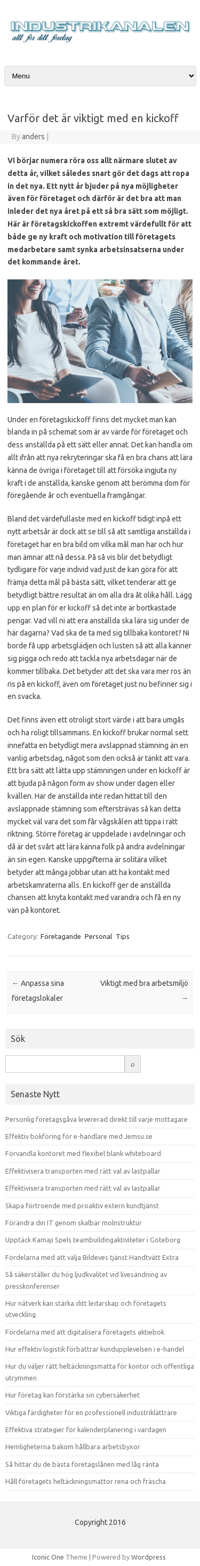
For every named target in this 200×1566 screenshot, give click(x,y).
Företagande (61, 936)
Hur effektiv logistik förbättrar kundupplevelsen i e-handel (94, 1349)
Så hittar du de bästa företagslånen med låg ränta (82, 1464)
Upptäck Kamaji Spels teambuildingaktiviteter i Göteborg (92, 1239)
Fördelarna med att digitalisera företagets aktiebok (84, 1332)
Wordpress (148, 1557)
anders (33, 136)
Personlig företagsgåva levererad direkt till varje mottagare (96, 1119)
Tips (123, 936)
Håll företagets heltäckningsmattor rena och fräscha (85, 1481)
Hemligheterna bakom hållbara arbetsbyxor (72, 1446)
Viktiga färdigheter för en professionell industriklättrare (91, 1412)
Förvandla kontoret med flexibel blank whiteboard (83, 1153)
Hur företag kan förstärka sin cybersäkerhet (72, 1395)
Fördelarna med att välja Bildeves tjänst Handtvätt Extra (92, 1257)
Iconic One (48, 1557)
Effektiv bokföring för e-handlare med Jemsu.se (79, 1136)
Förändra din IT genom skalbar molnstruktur (73, 1222)
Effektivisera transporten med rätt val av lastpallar (83, 1171)
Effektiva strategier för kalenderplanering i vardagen (85, 1429)
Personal (98, 936)
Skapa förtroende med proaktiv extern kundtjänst (82, 1205)
